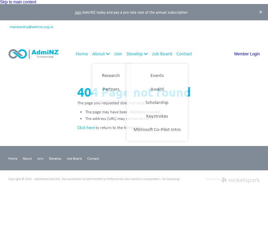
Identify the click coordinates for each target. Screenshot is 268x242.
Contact (184, 53)
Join (78, 12)
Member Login (247, 54)
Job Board (162, 53)
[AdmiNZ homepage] (33, 54)
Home (82, 53)
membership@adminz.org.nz (31, 26)
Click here (86, 127)
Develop (137, 53)
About (101, 53)
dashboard (42, 179)
